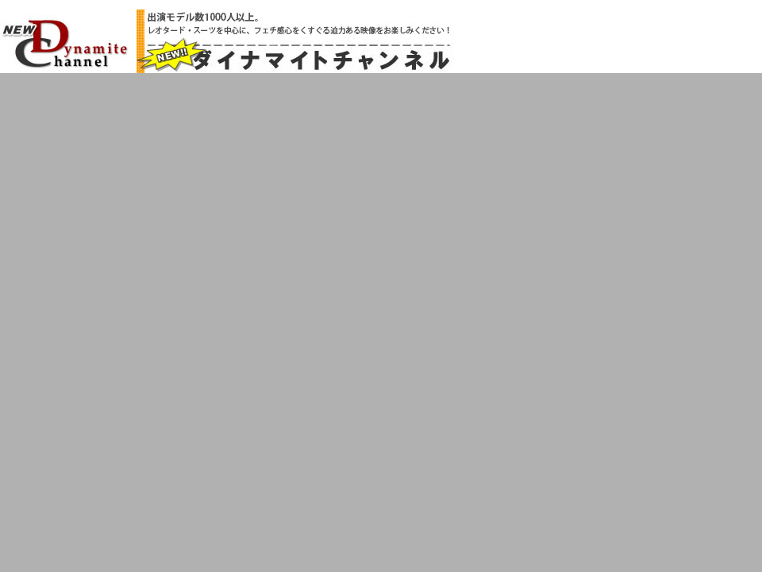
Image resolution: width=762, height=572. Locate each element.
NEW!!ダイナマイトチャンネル (65, 43)
